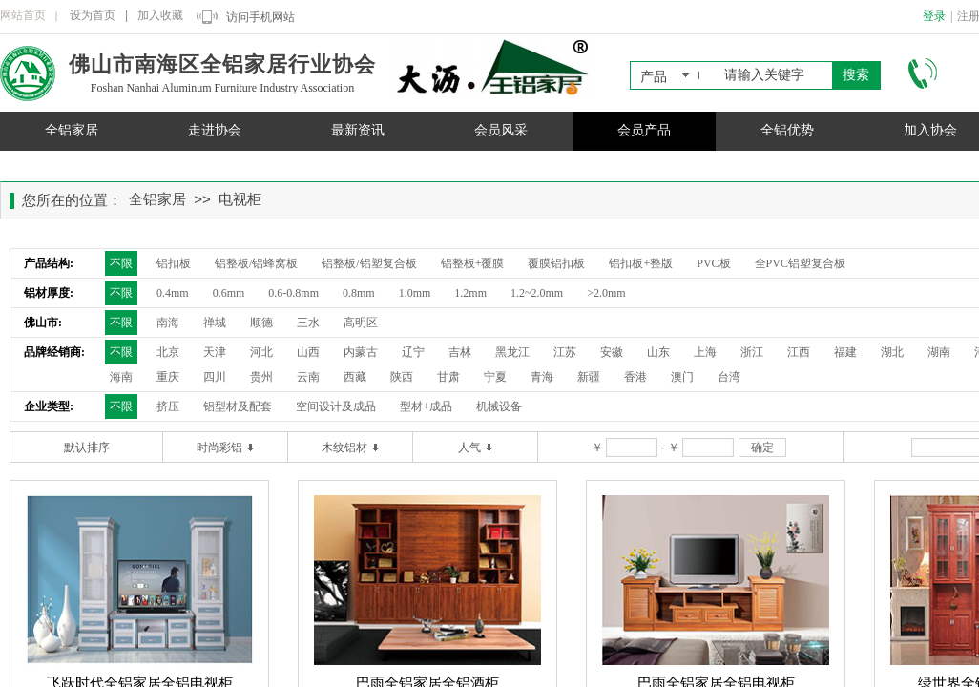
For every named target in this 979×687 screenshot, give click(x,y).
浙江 (751, 352)
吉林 (459, 352)
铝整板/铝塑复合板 (369, 263)
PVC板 (713, 263)
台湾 (729, 377)
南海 (167, 322)
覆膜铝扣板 (556, 263)
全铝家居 (71, 130)
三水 (308, 322)
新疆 (588, 377)
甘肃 (448, 377)
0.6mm (229, 293)
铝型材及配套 (237, 406)
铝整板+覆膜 (473, 263)
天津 (214, 352)
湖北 (892, 352)
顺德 (261, 322)
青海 (542, 377)
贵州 (261, 377)
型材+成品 (426, 406)
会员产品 (644, 130)
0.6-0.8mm (293, 293)
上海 (705, 352)
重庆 (167, 377)
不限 (121, 263)
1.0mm (415, 293)
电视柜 (240, 199)
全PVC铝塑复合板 (800, 263)
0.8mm (359, 293)
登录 (934, 16)
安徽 (611, 352)
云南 (308, 377)
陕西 (401, 377)
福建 (845, 352)
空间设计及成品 (336, 406)
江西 (798, 352)
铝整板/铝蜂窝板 (256, 263)
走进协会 (214, 130)
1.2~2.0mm (536, 293)
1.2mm (470, 293)
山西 (308, 352)
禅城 (214, 322)
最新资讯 (358, 130)
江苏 (564, 352)
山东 (658, 352)
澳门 (682, 377)
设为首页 (92, 15)
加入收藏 (160, 15)
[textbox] (774, 75)
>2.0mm (606, 293)
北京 (167, 352)
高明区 (361, 322)
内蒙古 (361, 352)
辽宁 (413, 352)
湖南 (938, 352)
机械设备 (499, 406)
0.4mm (172, 293)
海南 (121, 377)
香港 (635, 377)
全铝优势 (787, 130)
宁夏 (495, 377)
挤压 (167, 406)
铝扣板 (173, 263)
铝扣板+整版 (641, 263)
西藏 (355, 377)
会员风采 (501, 130)
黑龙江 (512, 352)
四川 (214, 377)
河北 (261, 352)
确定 (762, 447)
